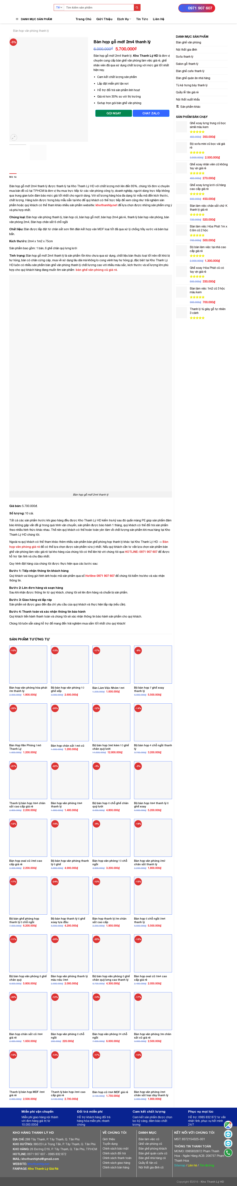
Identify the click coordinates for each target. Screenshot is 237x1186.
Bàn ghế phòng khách (152, 1148)
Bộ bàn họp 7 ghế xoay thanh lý (149, 689)
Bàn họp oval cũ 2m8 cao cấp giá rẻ (25, 862)
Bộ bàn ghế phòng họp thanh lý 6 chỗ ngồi (24, 920)
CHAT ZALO (151, 113)
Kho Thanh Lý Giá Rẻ (43, 1168)
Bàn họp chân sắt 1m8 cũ (67, 745)
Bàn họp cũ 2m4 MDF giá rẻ (110, 1092)
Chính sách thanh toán (117, 1158)
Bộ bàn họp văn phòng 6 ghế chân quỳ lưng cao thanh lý (111, 978)
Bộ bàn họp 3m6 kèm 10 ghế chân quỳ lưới (110, 747)
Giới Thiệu (104, 19)
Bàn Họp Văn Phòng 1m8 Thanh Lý (25, 747)
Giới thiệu (109, 1139)
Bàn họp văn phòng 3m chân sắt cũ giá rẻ (152, 1035)
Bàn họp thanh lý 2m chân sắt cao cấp (109, 920)
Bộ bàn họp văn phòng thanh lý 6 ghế (70, 862)
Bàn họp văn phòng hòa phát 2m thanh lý (28, 689)
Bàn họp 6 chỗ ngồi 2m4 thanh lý (149, 920)
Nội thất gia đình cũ (150, 1167)
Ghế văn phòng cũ (150, 1143)
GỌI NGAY (113, 113)
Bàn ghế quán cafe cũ (152, 1153)
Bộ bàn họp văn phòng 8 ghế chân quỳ (28, 978)
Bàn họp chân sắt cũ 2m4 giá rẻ (26, 1035)
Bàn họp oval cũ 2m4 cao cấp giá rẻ (150, 978)
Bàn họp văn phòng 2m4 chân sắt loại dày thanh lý (151, 1093)
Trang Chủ (83, 19)
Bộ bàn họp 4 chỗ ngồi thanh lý (153, 747)
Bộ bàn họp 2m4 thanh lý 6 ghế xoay (151, 805)
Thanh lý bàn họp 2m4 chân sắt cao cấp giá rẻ (27, 805)
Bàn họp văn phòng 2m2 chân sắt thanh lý (149, 862)
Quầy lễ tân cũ (147, 1162)
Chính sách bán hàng (116, 1167)
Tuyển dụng (110, 1143)
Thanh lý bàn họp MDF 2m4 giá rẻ (27, 1093)
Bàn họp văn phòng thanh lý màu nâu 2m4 (69, 978)
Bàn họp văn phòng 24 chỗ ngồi (109, 1035)
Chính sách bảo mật (115, 1148)
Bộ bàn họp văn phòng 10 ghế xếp (67, 689)
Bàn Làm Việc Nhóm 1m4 (108, 687)
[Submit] (137, 7)
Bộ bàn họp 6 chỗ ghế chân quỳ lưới (110, 805)
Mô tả (12, 177)
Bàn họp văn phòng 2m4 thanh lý (66, 805)
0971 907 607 (200, 8)
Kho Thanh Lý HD (145, 55)
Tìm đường (206, 1165)
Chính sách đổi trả (114, 1153)
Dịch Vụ (124, 19)
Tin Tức (142, 19)
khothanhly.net (38, 1163)
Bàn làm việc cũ (148, 1139)
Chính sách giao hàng (116, 1162)
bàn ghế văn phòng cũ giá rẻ (96, 269)
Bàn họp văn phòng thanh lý (31, 30)
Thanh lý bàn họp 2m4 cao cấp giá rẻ (68, 1093)
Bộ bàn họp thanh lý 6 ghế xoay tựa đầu (68, 920)
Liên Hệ (158, 19)
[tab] (12, 177)
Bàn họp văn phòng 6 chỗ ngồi (67, 1035)
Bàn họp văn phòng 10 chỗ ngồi (109, 862)
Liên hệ (192, 1165)
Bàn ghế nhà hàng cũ (152, 1158)
